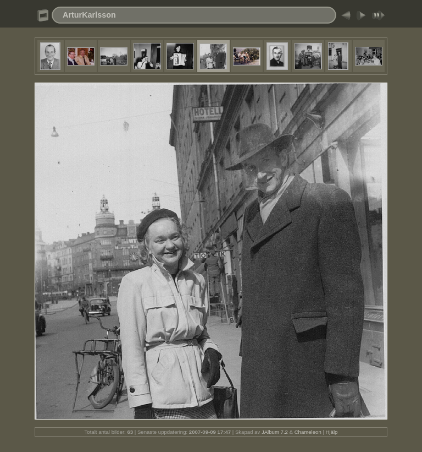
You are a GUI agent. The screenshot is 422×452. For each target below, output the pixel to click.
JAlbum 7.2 (275, 432)
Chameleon (308, 432)
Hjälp (332, 432)
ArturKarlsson (89, 14)
